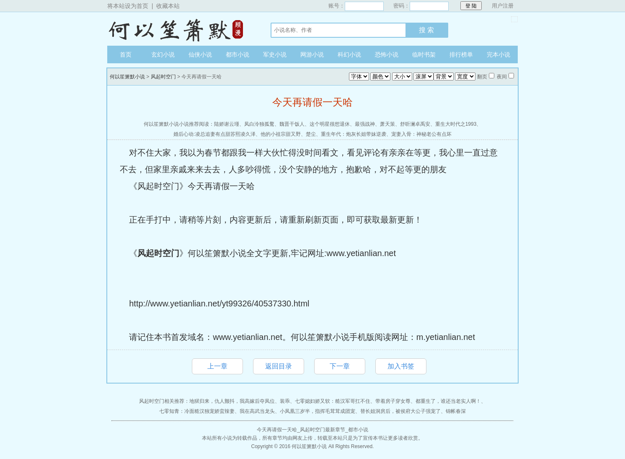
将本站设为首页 (127, 6)
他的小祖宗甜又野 (281, 134)
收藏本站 (168, 6)
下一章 (340, 366)
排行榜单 (461, 54)
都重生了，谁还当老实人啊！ (448, 401)
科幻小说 (349, 54)
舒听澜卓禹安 (415, 124)
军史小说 (275, 54)
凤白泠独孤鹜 (259, 124)
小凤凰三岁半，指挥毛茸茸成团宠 (317, 411)
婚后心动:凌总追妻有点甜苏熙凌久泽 (214, 134)
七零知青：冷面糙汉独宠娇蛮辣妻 (197, 411)
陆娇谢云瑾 (226, 124)
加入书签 (400, 366)
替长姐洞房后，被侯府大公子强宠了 (400, 411)
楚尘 (311, 134)
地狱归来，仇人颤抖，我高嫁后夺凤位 (232, 401)
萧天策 (387, 124)
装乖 (285, 401)
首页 (126, 54)
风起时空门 (163, 77)
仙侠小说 (200, 54)
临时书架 (424, 54)
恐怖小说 (386, 54)
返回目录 (278, 366)
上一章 (217, 366)
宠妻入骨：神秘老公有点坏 (421, 134)
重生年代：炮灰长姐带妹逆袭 (353, 134)
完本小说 (498, 54)
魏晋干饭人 (292, 124)
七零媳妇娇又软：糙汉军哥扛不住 (332, 401)
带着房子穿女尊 (393, 401)
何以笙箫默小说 (180, 28)
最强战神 (365, 124)
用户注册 (503, 6)
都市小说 (237, 54)
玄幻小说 (163, 54)
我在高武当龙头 (257, 411)
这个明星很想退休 (330, 124)
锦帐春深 (456, 411)
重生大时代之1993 (456, 124)
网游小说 (312, 54)
